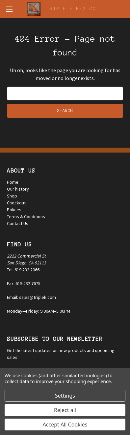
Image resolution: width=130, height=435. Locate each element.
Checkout (16, 203)
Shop (12, 196)
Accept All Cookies (65, 424)
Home (12, 182)
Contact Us (17, 223)
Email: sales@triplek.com (31, 297)
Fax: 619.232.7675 (23, 283)
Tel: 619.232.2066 (23, 270)
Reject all (65, 410)
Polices (14, 210)
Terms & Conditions (26, 216)
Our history (18, 189)
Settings (65, 395)
